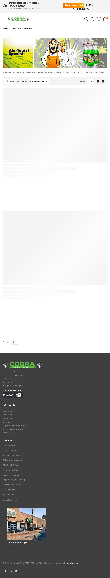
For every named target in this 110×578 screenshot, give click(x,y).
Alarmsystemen (10, 450)
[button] (5, 19)
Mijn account (9, 411)
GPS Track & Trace (11, 465)
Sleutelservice (9, 489)
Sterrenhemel (9, 494)
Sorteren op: (22, 81)
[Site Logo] (18, 19)
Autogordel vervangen (13, 460)
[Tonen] (90, 81)
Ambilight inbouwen (12, 455)
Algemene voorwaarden (14, 425)
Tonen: (82, 81)
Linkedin (16, 571)
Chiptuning (8, 418)
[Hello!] (92, 19)
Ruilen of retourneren (13, 429)
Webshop (7, 414)
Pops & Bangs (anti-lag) (14, 479)
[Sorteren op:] (39, 81)
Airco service (9, 445)
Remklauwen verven (12, 484)
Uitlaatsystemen (10, 500)
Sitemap (7, 432)
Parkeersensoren (11, 475)
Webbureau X (73, 563)
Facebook (5, 571)
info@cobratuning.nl (12, 385)
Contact (6, 422)
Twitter (11, 571)
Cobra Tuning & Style (17, 542)
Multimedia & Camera (13, 470)
